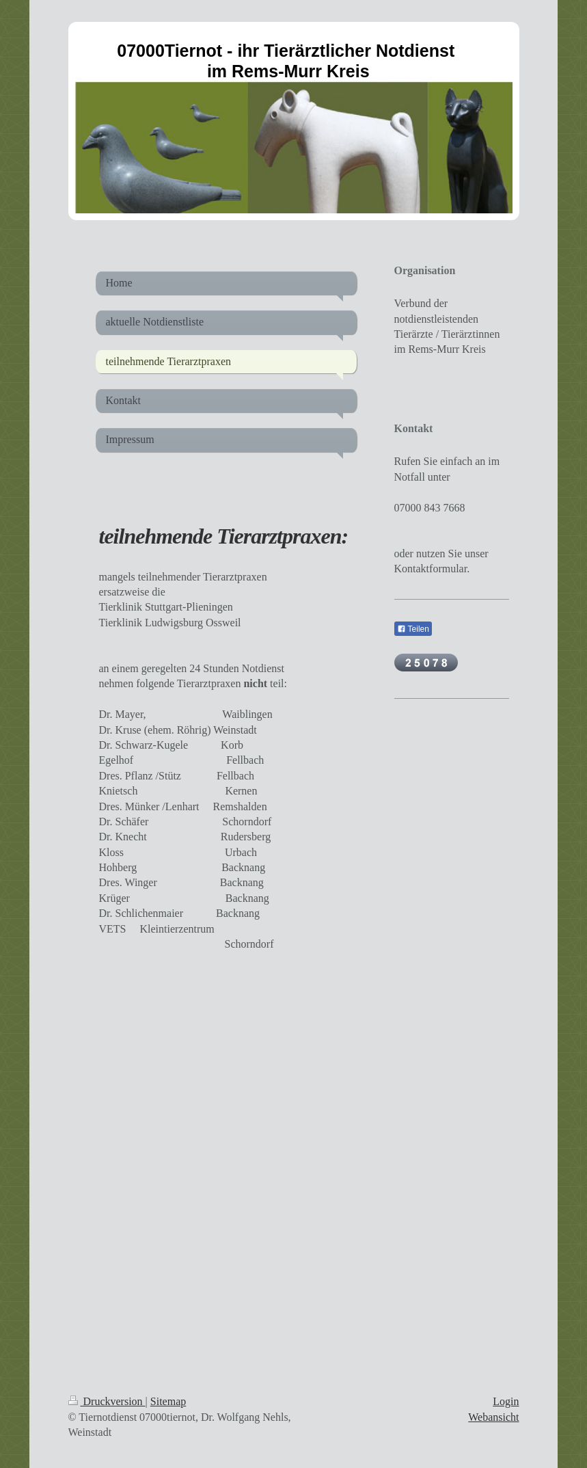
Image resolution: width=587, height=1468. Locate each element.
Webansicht (493, 1417)
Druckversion (107, 1401)
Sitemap (168, 1401)
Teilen (413, 629)
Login (506, 1401)
